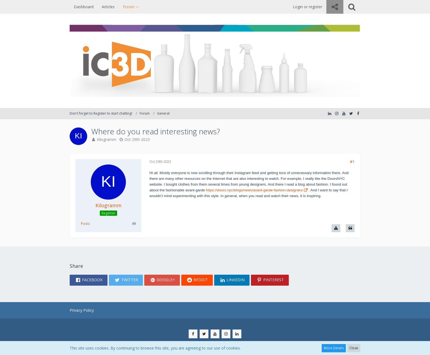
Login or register (307, 6)
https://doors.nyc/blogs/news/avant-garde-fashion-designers (254, 190)
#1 (352, 161)
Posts (85, 223)
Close (353, 348)
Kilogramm (106, 139)
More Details (334, 348)
